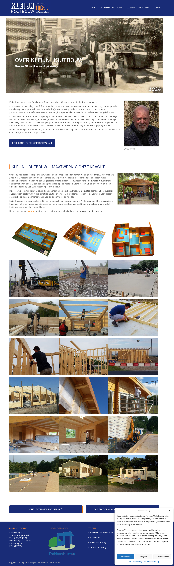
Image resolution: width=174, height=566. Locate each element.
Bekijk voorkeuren (162, 557)
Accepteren (125, 557)
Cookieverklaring (135, 561)
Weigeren (143, 557)
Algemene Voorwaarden (101, 532)
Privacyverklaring (151, 561)
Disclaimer (95, 537)
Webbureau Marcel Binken (50, 563)
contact (32, 211)
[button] (169, 511)
